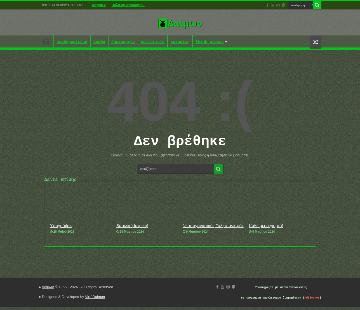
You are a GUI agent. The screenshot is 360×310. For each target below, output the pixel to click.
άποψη (99, 42)
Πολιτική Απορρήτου (128, 5)
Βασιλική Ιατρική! (132, 228)
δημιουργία (123, 42)
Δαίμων (48, 290)
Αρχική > (99, 5)
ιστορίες (180, 42)
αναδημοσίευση (72, 42)
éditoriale (152, 42)
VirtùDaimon (95, 300)
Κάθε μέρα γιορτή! (266, 228)
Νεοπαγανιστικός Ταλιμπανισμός (213, 228)
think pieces (210, 42)
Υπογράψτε (61, 228)
